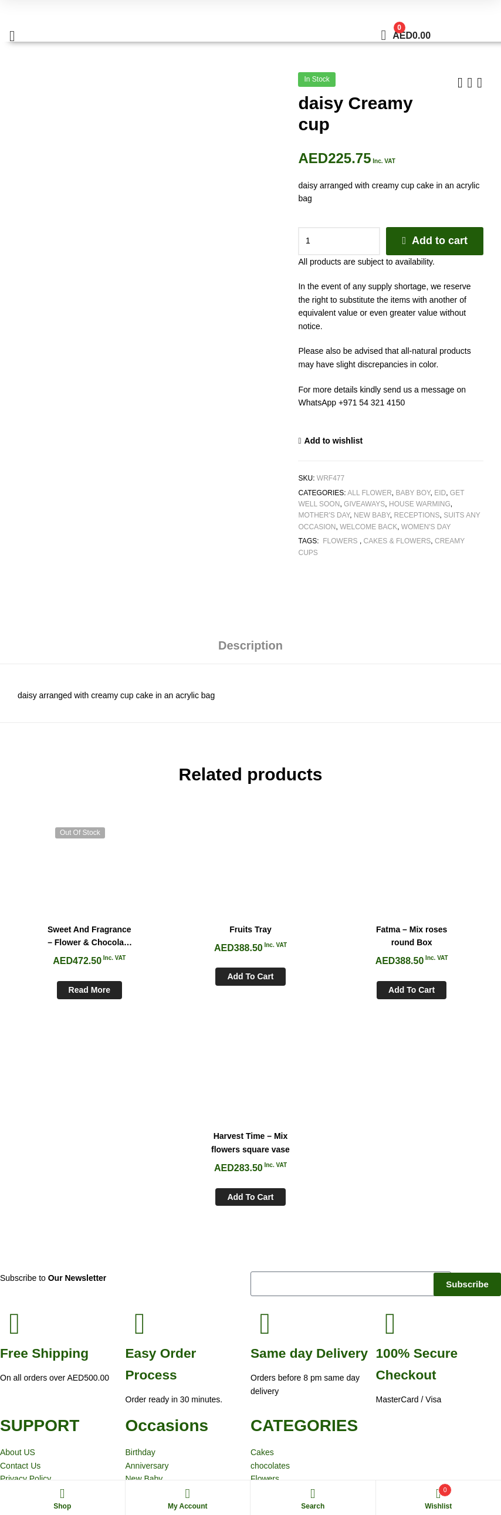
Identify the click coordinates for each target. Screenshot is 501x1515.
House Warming (420, 504)
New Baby (372, 515)
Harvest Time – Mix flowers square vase (431, 935)
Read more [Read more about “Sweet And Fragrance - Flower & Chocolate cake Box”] (69, 989)
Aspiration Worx (399, 1455)
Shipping (44, 1145)
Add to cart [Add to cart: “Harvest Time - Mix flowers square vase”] (431, 989)
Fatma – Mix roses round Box (310, 935)
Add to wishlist (333, 440)
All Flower (369, 493)
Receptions (417, 515)
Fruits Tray (190, 928)
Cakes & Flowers (397, 541)
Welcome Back (368, 527)
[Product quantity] (339, 241)
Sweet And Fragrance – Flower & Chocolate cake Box (69, 936)
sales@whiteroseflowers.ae (451, 1383)
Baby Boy (413, 493)
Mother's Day (324, 515)
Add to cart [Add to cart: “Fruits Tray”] (190, 975)
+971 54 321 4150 (436, 1370)
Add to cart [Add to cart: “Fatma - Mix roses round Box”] (310, 989)
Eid (440, 493)
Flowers (340, 541)
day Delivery (309, 1145)
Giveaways (364, 504)
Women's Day (426, 527)
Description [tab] (250, 645)
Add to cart (440, 240)
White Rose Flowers (42, 1455)
